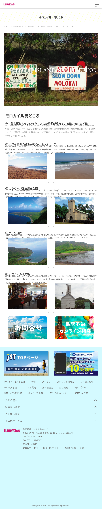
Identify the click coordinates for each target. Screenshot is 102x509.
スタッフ (46, 381)
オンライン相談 (35, 393)
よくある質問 (29, 387)
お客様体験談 (86, 381)
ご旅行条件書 (81, 393)
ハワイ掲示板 (10, 387)
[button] (8, 166)
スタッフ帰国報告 (65, 381)
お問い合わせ (80, 387)
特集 (33, 381)
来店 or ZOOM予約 (13, 393)
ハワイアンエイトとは (14, 381)
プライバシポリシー (59, 393)
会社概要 (63, 387)
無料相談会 (47, 387)
